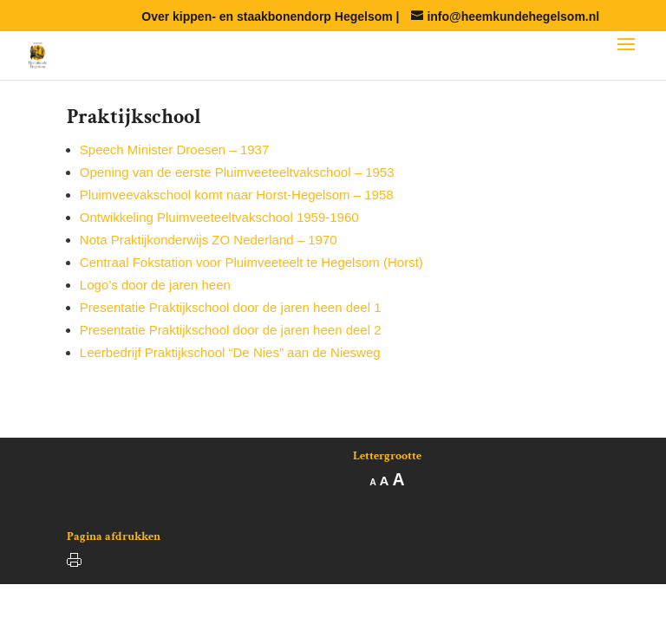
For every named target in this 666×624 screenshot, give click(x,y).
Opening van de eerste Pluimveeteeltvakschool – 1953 (237, 172)
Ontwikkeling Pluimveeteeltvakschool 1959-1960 (219, 217)
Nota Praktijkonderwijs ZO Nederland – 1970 (208, 239)
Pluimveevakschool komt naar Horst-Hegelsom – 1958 (237, 194)
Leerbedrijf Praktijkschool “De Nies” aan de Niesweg (230, 352)
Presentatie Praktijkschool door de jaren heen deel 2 (231, 329)
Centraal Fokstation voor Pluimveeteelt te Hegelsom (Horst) (251, 262)
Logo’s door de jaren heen (155, 284)
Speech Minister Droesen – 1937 (174, 149)
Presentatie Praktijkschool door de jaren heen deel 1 (231, 307)
